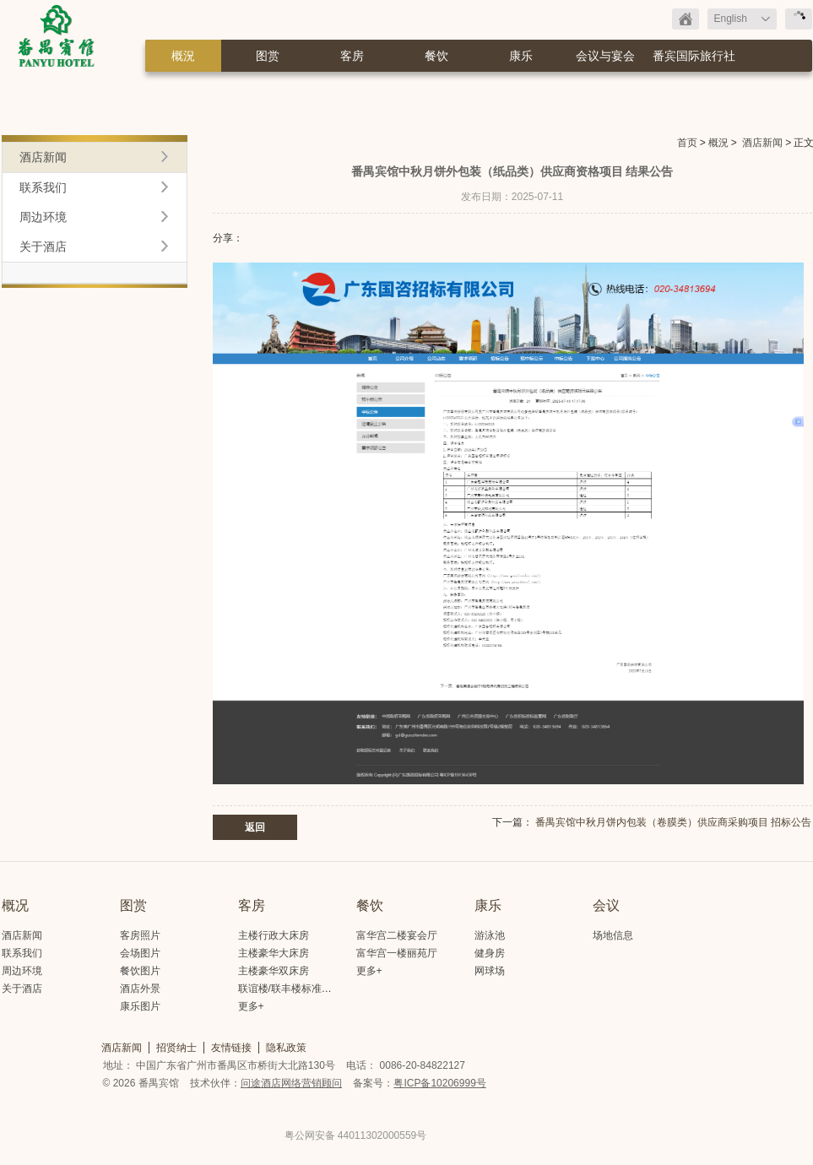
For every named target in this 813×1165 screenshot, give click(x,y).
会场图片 (140, 953)
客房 (352, 55)
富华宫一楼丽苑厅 (396, 953)
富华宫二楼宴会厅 (396, 935)
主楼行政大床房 (273, 935)
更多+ (251, 1006)
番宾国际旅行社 (694, 55)
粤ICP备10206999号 (439, 1083)
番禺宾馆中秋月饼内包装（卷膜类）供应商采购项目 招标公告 (673, 822)
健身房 (489, 953)
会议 (606, 905)
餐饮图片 (140, 971)
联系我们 (43, 187)
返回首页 (685, 19)
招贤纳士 (176, 1048)
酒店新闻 (762, 143)
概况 (15, 905)
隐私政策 (286, 1048)
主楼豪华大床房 (273, 953)
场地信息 (613, 935)
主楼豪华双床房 (273, 971)
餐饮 (436, 55)
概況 (183, 55)
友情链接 (231, 1048)
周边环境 (43, 217)
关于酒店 (43, 246)
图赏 (267, 55)
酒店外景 (140, 988)
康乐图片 (140, 1006)
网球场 (489, 971)
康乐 (521, 55)
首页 (687, 143)
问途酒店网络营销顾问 (291, 1083)
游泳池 (489, 935)
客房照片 (140, 935)
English (730, 18)
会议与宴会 (605, 55)
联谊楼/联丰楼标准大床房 (295, 988)
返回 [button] (255, 827)
